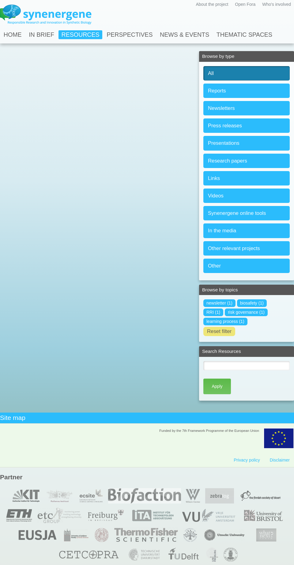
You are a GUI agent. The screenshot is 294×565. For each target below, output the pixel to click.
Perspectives (130, 34)
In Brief (41, 34)
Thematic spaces (244, 34)
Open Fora (245, 4)
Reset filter (219, 331)
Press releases (225, 126)
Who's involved (276, 4)
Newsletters (221, 108)
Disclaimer (280, 460)
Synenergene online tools (237, 213)
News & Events (184, 34)
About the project (212, 4)
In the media (222, 231)
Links (214, 178)
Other (214, 266)
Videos (216, 196)
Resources (81, 34)
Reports (217, 91)
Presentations (223, 143)
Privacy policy (247, 460)
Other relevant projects (234, 248)
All (211, 73)
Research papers (227, 161)
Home (13, 34)
